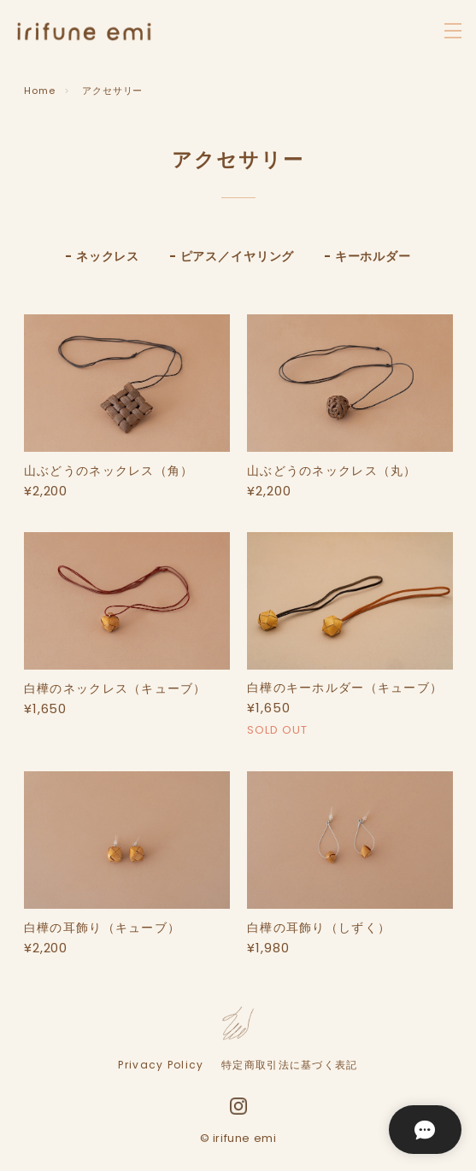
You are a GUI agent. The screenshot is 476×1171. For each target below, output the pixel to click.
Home (40, 90)
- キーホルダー (367, 256)
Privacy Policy (160, 1065)
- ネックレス (102, 256)
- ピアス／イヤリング (231, 256)
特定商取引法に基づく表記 (289, 1065)
